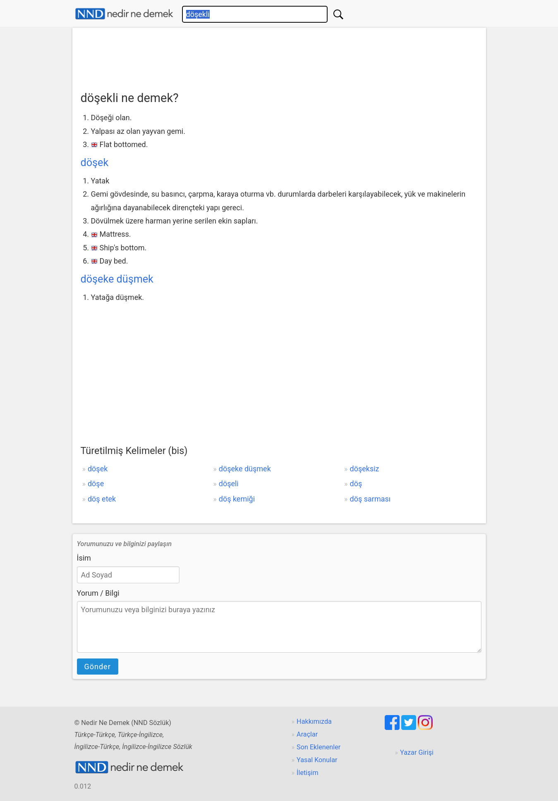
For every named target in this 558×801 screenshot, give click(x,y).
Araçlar (307, 734)
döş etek (102, 498)
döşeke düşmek (117, 279)
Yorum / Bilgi (98, 593)
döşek (95, 163)
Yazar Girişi (416, 752)
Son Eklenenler (318, 747)
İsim (84, 558)
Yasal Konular (317, 760)
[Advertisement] (279, 56)
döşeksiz (364, 468)
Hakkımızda (314, 721)
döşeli (229, 483)
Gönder (97, 666)
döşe (96, 483)
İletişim (308, 773)
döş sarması (370, 498)
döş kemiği (237, 498)
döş (356, 483)
